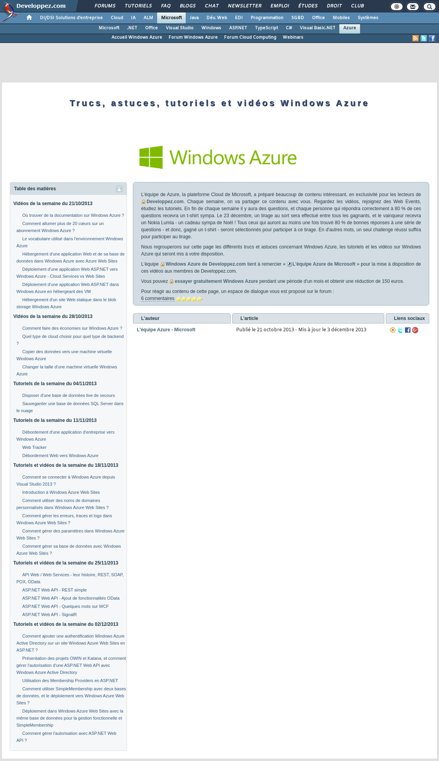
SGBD (297, 18)
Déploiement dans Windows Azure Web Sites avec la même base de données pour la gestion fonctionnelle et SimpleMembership (69, 718)
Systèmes (368, 18)
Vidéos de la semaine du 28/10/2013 (53, 316)
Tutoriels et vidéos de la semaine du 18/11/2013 (65, 465)
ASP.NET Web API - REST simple (54, 590)
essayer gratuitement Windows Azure (216, 281)
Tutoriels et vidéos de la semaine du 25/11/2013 (65, 563)
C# (289, 28)
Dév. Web (216, 18)
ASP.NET (238, 28)
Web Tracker (34, 447)
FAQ (165, 6)
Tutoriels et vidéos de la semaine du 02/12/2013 (65, 624)
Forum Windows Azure (193, 37)
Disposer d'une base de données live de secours (68, 395)
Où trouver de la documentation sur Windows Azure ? (73, 215)
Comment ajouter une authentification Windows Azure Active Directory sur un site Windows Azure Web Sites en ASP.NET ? (70, 643)
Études (307, 6)
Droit (334, 6)
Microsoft (171, 18)
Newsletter (244, 6)
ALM (148, 18)
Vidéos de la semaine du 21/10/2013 (53, 203)
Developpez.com (165, 201)
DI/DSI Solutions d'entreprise (71, 18)
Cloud (117, 18)
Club (357, 6)
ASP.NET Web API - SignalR (49, 614)
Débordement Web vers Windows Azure (60, 455)
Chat (211, 6)
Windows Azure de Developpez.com (206, 264)
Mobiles (341, 18)
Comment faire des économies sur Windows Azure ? (72, 328)
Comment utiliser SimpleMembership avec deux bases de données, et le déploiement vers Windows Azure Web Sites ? (71, 695)
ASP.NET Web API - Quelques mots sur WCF (65, 606)
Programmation (267, 18)
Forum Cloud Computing (250, 37)
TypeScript (266, 28)
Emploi (279, 6)
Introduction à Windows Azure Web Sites (61, 492)
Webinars (293, 37)
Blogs (187, 6)
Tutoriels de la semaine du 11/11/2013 (55, 420)
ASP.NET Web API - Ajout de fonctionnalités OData (71, 598)
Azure (349, 28)
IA (133, 18)
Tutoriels (138, 6)
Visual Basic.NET (317, 28)
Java (194, 18)
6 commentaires (157, 298)
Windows (211, 28)
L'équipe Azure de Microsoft (323, 264)
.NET (132, 28)
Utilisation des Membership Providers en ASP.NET (70, 680)
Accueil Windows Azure (136, 37)
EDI (239, 18)
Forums (104, 6)
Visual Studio (180, 28)
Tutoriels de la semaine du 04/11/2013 (55, 383)
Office (318, 18)
